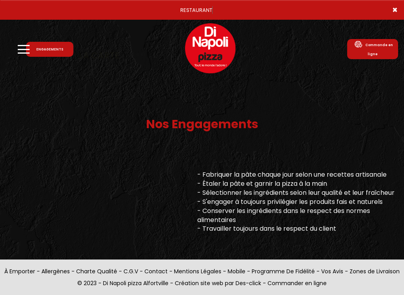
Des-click (248, 283)
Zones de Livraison (375, 271)
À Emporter (19, 271)
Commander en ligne (297, 283)
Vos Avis (332, 271)
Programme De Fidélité (283, 271)
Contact (156, 271)
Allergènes (55, 271)
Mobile (236, 271)
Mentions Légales (197, 271)
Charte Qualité (96, 271)
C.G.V (130, 271)
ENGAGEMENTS (50, 49)
